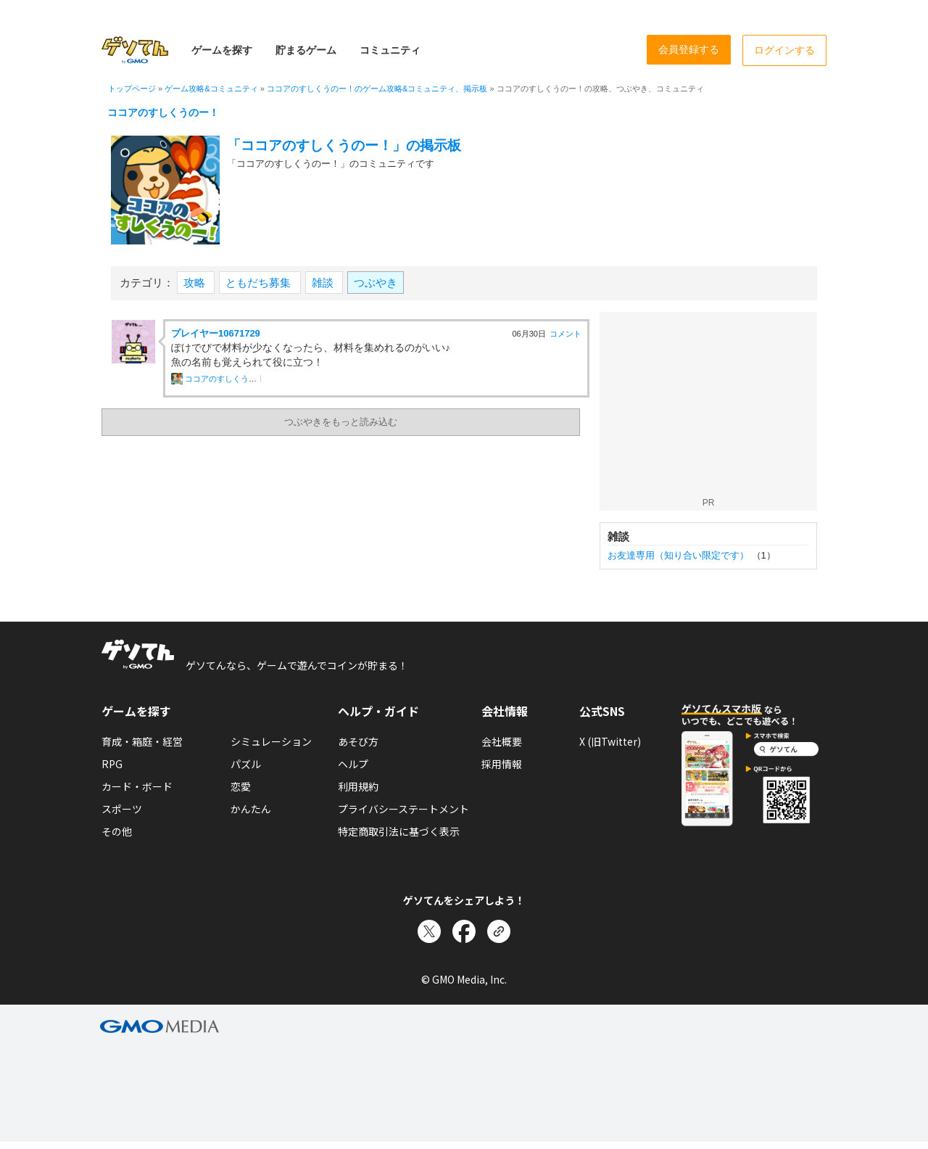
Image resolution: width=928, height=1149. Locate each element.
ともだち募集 (259, 282)
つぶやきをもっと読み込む (340, 421)
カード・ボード (137, 786)
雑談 (324, 282)
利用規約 (358, 786)
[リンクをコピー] (498, 931)
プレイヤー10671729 (215, 333)
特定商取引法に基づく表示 (399, 831)
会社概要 (501, 741)
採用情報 (501, 764)
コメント (565, 333)
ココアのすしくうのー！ (163, 112)
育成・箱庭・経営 (142, 741)
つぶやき (375, 282)
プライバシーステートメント (403, 809)
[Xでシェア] (429, 931)
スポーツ (122, 809)
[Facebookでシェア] (464, 931)
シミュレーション (271, 741)
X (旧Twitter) (610, 741)
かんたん (251, 809)
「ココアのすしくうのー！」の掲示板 (344, 145)
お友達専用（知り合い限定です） (678, 555)
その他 (117, 831)
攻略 (195, 282)
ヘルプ (353, 764)
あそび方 (358, 741)
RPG (112, 764)
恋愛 (241, 786)
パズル (246, 764)
